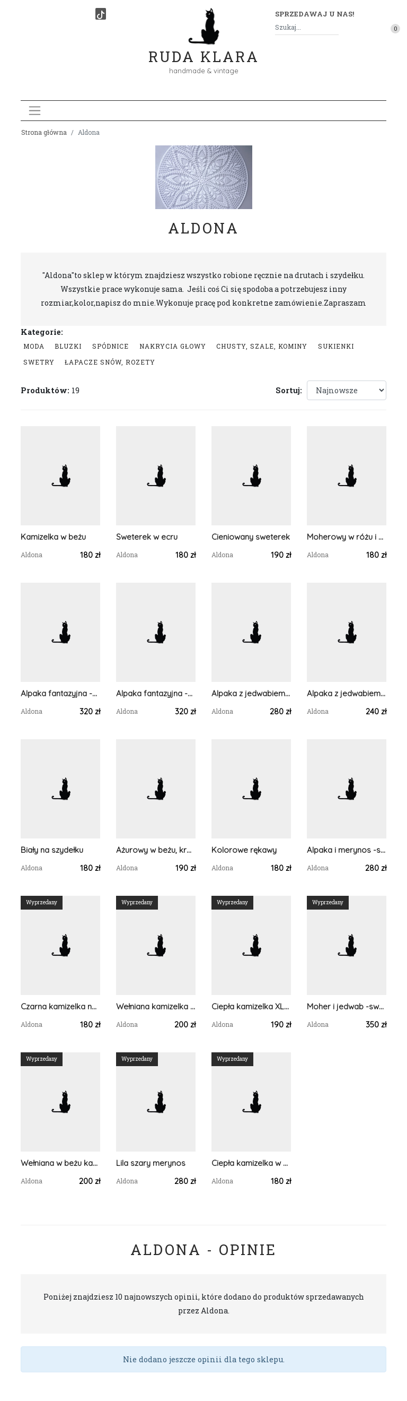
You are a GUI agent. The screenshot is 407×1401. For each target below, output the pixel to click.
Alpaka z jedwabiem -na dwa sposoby (251, 693)
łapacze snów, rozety (110, 362)
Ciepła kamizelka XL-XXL (251, 1006)
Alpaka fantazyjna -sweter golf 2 (60, 693)
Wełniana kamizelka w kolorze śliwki (156, 1006)
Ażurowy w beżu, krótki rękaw (156, 850)
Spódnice (110, 346)
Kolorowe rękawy (244, 850)
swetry (39, 362)
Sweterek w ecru (147, 537)
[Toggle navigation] (35, 110)
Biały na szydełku (52, 850)
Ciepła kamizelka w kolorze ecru (251, 1163)
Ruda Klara (203, 48)
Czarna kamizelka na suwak (60, 1006)
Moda (34, 346)
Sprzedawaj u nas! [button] (314, 14)
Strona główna (44, 132)
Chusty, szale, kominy (261, 346)
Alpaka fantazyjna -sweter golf (156, 693)
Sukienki (336, 346)
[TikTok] (100, 14)
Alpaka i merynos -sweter (346, 850)
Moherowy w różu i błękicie (346, 537)
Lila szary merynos (150, 1163)
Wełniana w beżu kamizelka (60, 1163)
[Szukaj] (334, 27)
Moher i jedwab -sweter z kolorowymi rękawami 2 (346, 1006)
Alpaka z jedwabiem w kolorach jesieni (346, 693)
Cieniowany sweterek (250, 537)
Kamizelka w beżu (53, 537)
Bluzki (68, 346)
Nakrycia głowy (172, 346)
